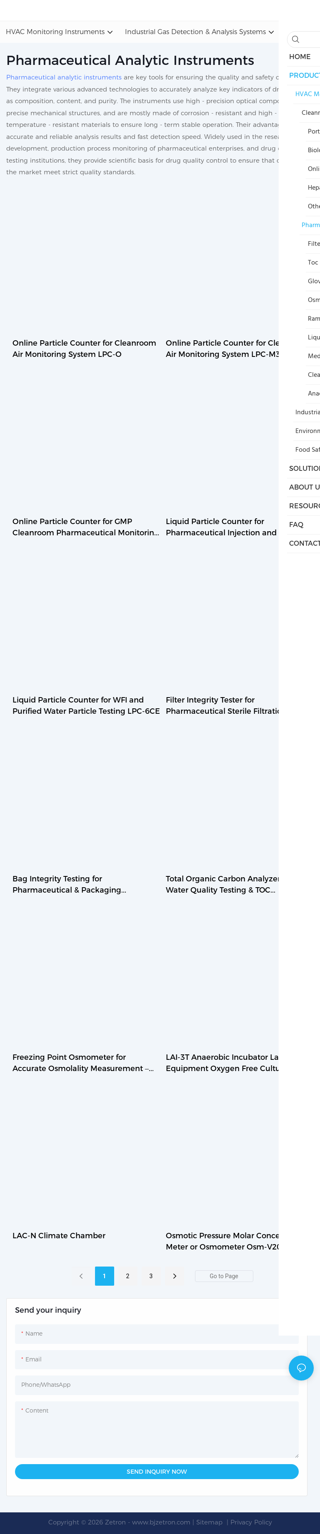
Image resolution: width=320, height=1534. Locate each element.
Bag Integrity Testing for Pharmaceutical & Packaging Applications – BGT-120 (66, 885)
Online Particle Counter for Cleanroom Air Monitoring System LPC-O (84, 349)
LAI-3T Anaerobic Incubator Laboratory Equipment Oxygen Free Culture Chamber (238, 1063)
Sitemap (210, 1522)
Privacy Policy (251, 1522)
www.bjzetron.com (161, 1522)
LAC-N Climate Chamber (58, 1235)
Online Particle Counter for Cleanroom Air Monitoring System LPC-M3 (238, 349)
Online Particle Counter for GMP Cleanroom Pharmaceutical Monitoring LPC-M (85, 528)
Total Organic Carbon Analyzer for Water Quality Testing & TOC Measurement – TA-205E (229, 885)
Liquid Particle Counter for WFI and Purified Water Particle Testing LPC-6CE (86, 705)
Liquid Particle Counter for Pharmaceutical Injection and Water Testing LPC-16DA (233, 528)
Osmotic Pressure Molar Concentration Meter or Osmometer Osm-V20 (238, 1241)
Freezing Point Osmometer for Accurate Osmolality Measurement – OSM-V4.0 (80, 1063)
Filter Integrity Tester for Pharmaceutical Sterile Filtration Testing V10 (226, 706)
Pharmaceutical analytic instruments (64, 77)
